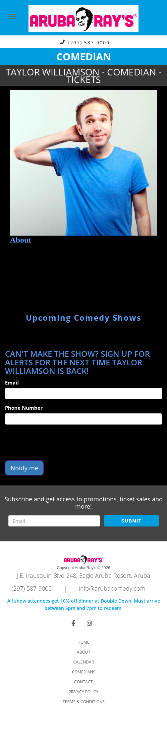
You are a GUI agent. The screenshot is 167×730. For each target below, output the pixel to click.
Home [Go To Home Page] (83, 642)
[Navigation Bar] (12, 16)
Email (12, 382)
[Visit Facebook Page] (73, 623)
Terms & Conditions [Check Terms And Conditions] (84, 702)
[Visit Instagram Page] (89, 623)
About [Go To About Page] (83, 652)
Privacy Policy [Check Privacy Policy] (83, 692)
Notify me (24, 468)
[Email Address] (54, 520)
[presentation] (55, 442)
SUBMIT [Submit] (131, 521)
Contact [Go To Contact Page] (83, 682)
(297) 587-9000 (89, 42)
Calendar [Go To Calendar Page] (83, 662)
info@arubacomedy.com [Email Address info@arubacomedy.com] (112, 588)
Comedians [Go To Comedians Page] (83, 672)
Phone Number (24, 407)
